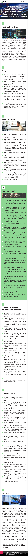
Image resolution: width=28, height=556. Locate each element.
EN (23, 1)
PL (21, 1)
